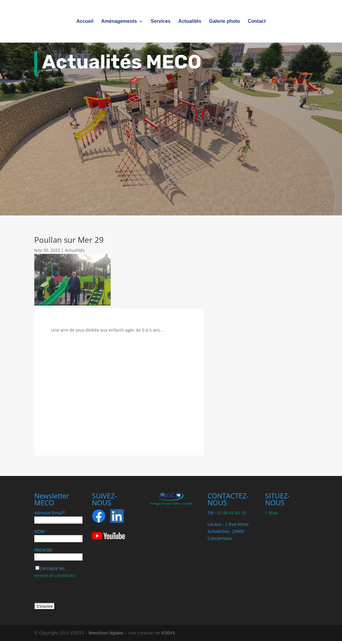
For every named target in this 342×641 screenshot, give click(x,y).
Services (161, 21)
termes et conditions (55, 575)
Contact (257, 21)
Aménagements (119, 21)
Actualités (189, 21)
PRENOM (43, 550)
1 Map (271, 513)
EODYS (168, 633)
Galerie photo (224, 21)
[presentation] (80, 591)
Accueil (84, 21)
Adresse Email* (49, 513)
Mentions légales (106, 633)
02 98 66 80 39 (231, 513)
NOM (39, 531)
